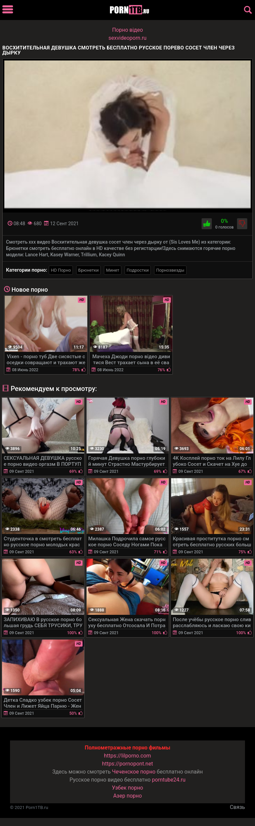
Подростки (138, 270)
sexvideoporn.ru (128, 38)
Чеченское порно (133, 772)
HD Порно (61, 270)
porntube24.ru (168, 780)
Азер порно (127, 796)
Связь (237, 807)
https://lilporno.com (127, 755)
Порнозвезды (170, 270)
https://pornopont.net (127, 764)
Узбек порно (127, 788)
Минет (112, 270)
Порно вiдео (127, 30)
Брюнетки (88, 270)
